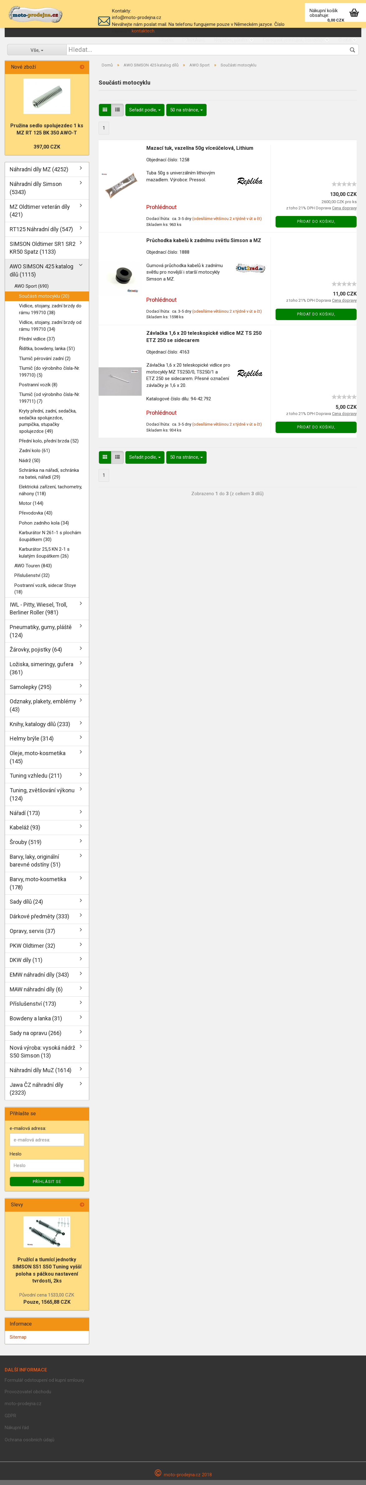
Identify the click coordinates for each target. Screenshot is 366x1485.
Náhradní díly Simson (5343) (36, 193)
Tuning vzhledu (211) (36, 781)
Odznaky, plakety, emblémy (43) (43, 710)
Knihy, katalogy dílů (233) (40, 729)
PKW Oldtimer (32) (32, 950)
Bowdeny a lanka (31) (36, 1023)
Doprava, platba (234, 40)
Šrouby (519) (25, 847)
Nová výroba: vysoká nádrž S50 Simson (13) (42, 1056)
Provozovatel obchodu (28, 1397)
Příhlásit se (47, 1186)
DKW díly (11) (26, 965)
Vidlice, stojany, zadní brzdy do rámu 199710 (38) (50, 314)
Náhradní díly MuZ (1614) (40, 1075)
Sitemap (18, 1342)
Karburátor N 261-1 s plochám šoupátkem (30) (50, 541)
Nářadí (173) (25, 818)
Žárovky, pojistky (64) (36, 655)
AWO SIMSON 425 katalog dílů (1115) (41, 275)
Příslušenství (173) (33, 1009)
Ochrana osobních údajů (29, 1445)
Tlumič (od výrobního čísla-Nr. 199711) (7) (49, 403)
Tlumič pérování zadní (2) (45, 363)
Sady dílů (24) (26, 907)
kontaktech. (143, 31)
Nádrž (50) (29, 465)
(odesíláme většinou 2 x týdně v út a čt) (227, 223)
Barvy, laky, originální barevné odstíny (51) (35, 865)
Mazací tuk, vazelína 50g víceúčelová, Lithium (199, 153)
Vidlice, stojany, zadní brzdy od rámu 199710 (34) (50, 331)
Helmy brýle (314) (32, 743)
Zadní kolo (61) (34, 456)
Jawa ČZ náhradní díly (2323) (36, 1094)
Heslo (16, 1159)
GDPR (10, 1421)
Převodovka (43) (35, 518)
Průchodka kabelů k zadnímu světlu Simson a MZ (203, 246)
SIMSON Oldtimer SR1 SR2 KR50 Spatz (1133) (43, 253)
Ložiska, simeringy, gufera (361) (41, 673)
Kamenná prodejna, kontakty (296, 40)
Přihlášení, (194, 40)
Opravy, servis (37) (32, 936)
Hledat (166, 40)
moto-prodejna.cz (23, 1408)
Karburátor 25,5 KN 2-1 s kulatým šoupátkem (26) (44, 557)
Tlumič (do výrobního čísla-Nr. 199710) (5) (49, 376)
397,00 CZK (47, 152)
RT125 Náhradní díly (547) (41, 234)
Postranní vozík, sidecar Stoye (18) (45, 594)
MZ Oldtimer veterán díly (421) (40, 215)
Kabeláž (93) (25, 832)
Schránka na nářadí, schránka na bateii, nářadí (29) (49, 479)
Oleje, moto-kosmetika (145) (38, 762)
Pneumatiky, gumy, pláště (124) (41, 636)
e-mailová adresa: (28, 1133)
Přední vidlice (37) (37, 344)
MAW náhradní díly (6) (36, 994)
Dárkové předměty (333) (39, 921)
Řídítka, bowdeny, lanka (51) (47, 354)
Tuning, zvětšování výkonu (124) (42, 799)
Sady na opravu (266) (35, 1038)
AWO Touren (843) (33, 571)
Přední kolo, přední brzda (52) (49, 446)
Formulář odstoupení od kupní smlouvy (44, 1385)
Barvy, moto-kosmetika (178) (38, 888)
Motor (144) (31, 508)
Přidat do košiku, (316, 226)
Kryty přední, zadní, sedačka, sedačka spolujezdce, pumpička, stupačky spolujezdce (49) (47, 426)
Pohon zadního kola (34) (44, 528)
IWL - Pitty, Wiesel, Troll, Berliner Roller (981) (38, 613)
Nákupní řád (17, 1432)
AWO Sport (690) (31, 291)
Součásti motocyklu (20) (44, 301)
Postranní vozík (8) (38, 390)
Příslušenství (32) (32, 581)
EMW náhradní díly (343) (39, 979)
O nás (348, 40)
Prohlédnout (161, 212)
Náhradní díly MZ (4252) (39, 174)
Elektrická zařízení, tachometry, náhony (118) (50, 495)
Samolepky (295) (30, 692)
